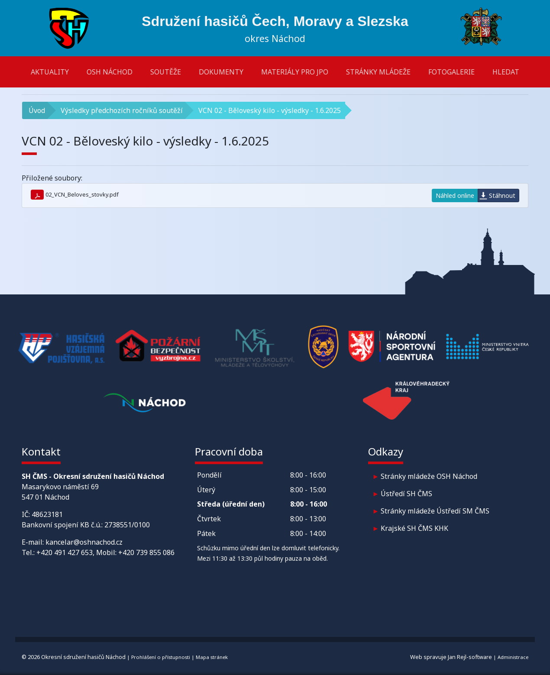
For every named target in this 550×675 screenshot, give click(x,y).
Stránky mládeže (378, 72)
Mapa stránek (212, 657)
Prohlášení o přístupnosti (160, 657)
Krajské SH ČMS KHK (414, 528)
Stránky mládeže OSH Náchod (429, 476)
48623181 (47, 514)
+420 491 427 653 (64, 552)
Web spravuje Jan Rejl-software (451, 657)
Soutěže (165, 72)
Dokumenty (221, 72)
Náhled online (455, 195)
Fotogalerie (451, 72)
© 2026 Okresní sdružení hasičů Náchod (74, 657)
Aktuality (50, 72)
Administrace (513, 657)
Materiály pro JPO (294, 72)
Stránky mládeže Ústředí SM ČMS (435, 511)
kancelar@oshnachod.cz (84, 542)
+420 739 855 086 (146, 552)
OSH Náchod (110, 72)
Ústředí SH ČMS (406, 493)
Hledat (505, 72)
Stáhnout (502, 195)
